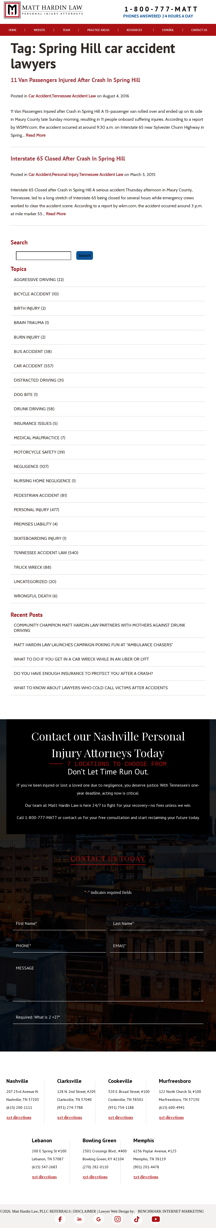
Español (168, 30)
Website (39, 30)
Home (12, 30)
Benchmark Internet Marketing (171, 1211)
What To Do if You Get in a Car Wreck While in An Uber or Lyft (81, 659)
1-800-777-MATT (161, 9)
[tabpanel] (31, 1098)
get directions (18, 1117)
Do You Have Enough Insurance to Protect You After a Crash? (83, 673)
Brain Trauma (29, 322)
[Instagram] (117, 1219)
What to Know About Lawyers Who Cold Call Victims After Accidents (91, 687)
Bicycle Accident (32, 293)
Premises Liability (33, 524)
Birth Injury (27, 308)
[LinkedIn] (79, 1219)
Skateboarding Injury (37, 538)
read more (35, 135)
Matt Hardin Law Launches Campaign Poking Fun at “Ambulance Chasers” (93, 644)
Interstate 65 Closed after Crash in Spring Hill (68, 158)
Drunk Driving (30, 408)
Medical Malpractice (37, 437)
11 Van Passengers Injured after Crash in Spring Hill (75, 80)
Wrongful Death (32, 595)
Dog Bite (23, 394)
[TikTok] (137, 1219)
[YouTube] (156, 1219)
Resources (134, 30)
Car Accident (39, 95)
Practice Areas (98, 30)
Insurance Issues (33, 423)
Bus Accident (28, 351)
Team (66, 30)
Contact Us (199, 30)
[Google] (98, 1219)
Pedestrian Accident (36, 495)
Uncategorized (31, 581)
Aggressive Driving (35, 279)
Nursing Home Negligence (42, 480)
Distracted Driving (35, 380)
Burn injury (27, 337)
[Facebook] (60, 1219)
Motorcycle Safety (35, 452)
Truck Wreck (28, 567)
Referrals (60, 1211)
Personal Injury (65, 174)
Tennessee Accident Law (74, 95)
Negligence (26, 466)
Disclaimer (84, 1211)
